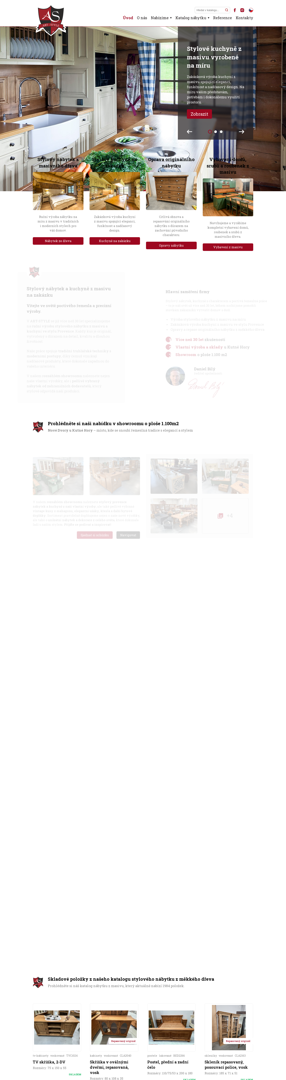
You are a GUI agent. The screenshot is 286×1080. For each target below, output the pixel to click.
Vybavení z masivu (228, 247)
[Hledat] (226, 10)
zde (180, 769)
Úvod (128, 17)
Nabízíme (160, 17)
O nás (142, 17)
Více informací (57, 707)
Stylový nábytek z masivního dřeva (58, 162)
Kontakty (244, 17)
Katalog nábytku (190, 17)
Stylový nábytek (80, 1034)
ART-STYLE (69, 1070)
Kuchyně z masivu (117, 1034)
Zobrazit (199, 114)
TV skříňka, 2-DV (49, 684)
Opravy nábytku (171, 245)
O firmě (53, 1034)
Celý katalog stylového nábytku (143, 736)
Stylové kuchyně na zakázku (114, 162)
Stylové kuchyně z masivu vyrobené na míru (214, 57)
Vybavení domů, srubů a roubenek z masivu (228, 165)
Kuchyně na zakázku (115, 241)
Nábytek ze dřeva (58, 241)
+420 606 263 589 (60, 950)
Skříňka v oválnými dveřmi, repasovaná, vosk (109, 689)
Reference (222, 17)
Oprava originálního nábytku (171, 162)
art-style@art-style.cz (65, 956)
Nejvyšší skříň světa (233, 1033)
